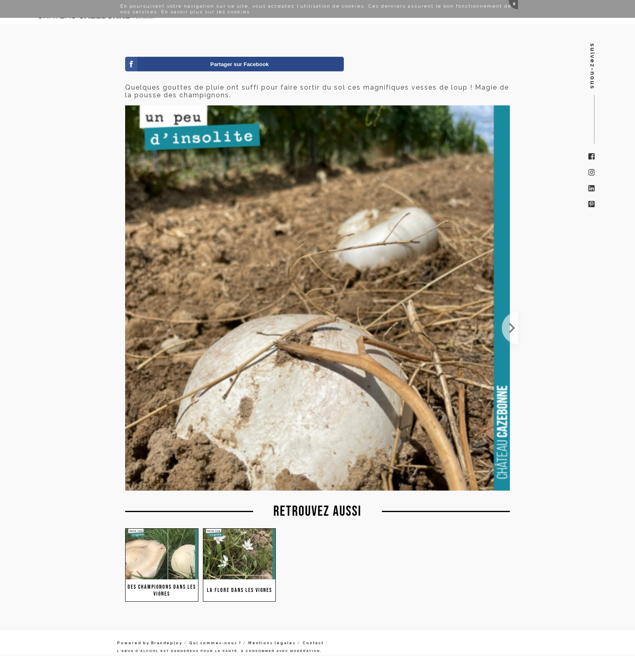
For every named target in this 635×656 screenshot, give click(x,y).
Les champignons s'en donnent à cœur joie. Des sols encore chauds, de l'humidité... (510, 328)
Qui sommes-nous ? (215, 643)
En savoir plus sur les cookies (205, 12)
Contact (313, 643)
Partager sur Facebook (239, 64)
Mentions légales (272, 643)
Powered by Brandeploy (149, 643)
